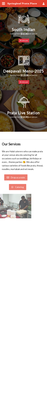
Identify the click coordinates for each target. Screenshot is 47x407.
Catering (14, 187)
